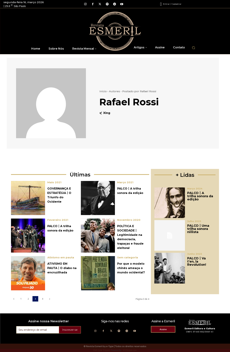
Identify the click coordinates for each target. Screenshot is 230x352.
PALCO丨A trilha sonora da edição (200, 196)
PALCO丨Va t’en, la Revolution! (196, 261)
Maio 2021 (54, 182)
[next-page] (50, 299)
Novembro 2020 (128, 220)
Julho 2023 (194, 221)
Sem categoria (127, 257)
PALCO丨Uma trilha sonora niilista (198, 229)
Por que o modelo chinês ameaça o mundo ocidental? (131, 268)
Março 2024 (194, 188)
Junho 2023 (194, 254)
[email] (37, 329)
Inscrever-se (70, 329)
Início (103, 91)
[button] (193, 47)
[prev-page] (14, 299)
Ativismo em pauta (60, 257)
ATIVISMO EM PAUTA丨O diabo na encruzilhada (61, 268)
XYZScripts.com (130, 350)
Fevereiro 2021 (57, 220)
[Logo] (115, 31)
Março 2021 (125, 182)
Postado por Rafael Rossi (139, 91)
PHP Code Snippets (101, 350)
